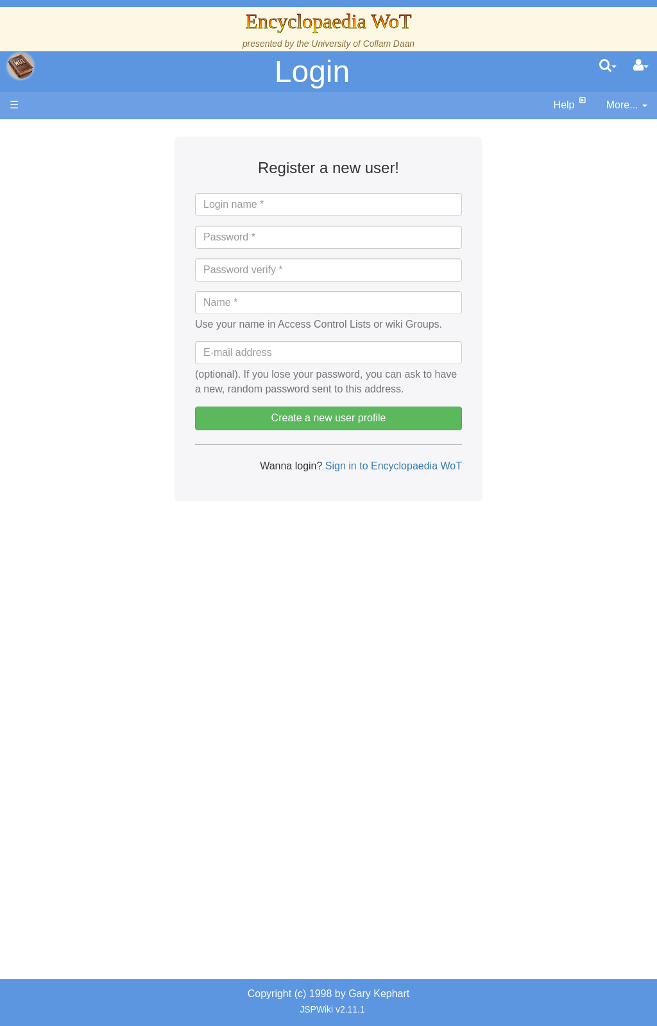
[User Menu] (641, 66)
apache (20, 66)
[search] (608, 66)
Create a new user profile (328, 417)
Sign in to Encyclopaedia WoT (392, 465)
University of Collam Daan (362, 43)
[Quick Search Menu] (608, 66)
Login (312, 71)
